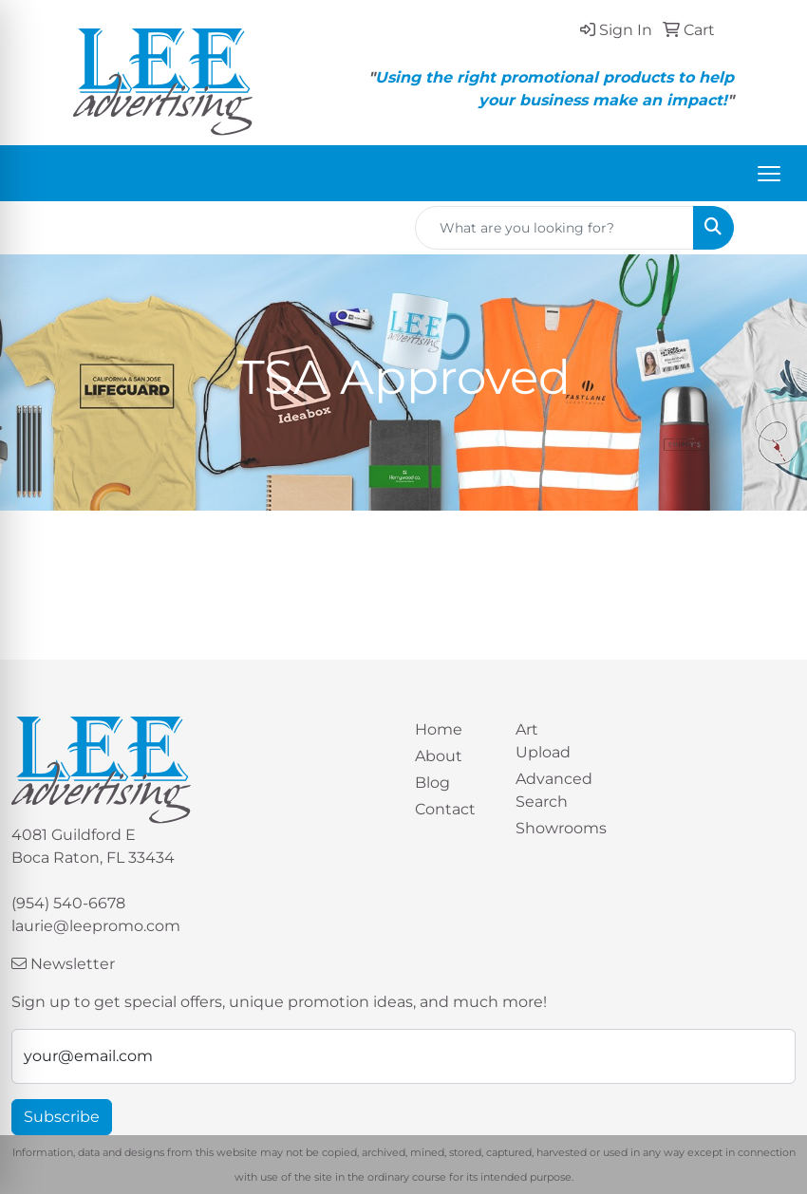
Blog (432, 783)
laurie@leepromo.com (95, 926)
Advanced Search (554, 790)
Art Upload (543, 740)
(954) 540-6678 (68, 903)
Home (438, 729)
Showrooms (554, 828)
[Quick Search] (554, 228)
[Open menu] (769, 174)
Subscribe (62, 1117)
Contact (445, 809)
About (438, 756)
